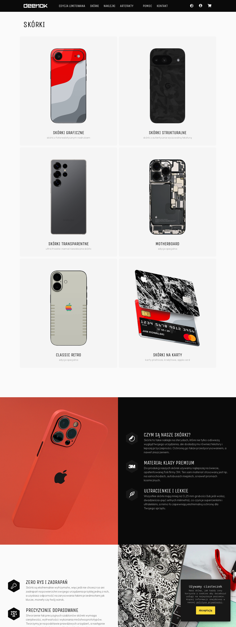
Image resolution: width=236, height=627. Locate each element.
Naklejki (109, 6)
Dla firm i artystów (165, 590)
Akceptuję (205, 610)
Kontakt (162, 6)
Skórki (94, 6)
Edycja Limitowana (72, 6)
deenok (36, 6)
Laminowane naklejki (101, 586)
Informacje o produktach (161, 583)
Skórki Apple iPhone (133, 581)
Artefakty (126, 6)
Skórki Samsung (131, 591)
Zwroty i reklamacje (102, 621)
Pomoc (147, 6)
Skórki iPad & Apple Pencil (133, 604)
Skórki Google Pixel (133, 596)
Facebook (177, 621)
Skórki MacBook (131, 586)
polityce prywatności (209, 602)
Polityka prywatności (62, 621)
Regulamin (82, 621)
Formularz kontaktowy (161, 597)
